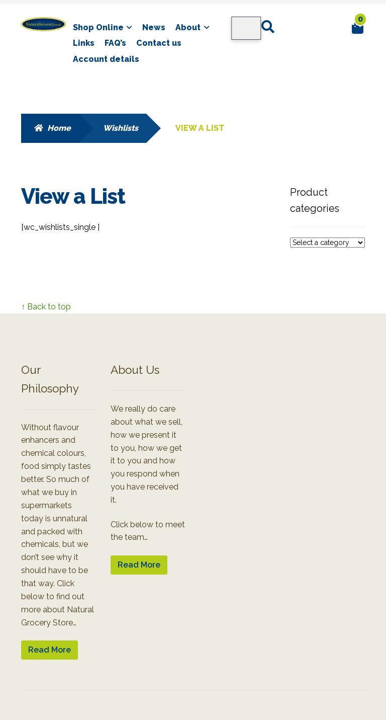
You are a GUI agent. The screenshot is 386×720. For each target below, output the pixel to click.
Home (59, 128)
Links (83, 43)
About (188, 27)
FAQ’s (115, 43)
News (153, 27)
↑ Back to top (46, 306)
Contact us (158, 43)
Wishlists (120, 128)
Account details (106, 59)
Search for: (267, 27)
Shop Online (98, 27)
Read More (49, 650)
